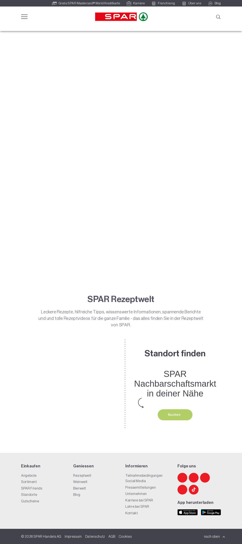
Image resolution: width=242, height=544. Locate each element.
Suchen (174, 415)
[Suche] (218, 16)
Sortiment (29, 482)
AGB (111, 536)
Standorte (29, 494)
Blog (76, 494)
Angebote (29, 475)
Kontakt (131, 513)
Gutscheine (30, 501)
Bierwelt (79, 488)
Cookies (125, 536)
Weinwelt (80, 482)
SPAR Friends (31, 488)
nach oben (214, 536)
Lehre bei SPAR (137, 506)
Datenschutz (95, 536)
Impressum (73, 536)
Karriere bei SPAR (139, 500)
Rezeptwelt (82, 475)
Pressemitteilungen (140, 487)
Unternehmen (136, 494)
